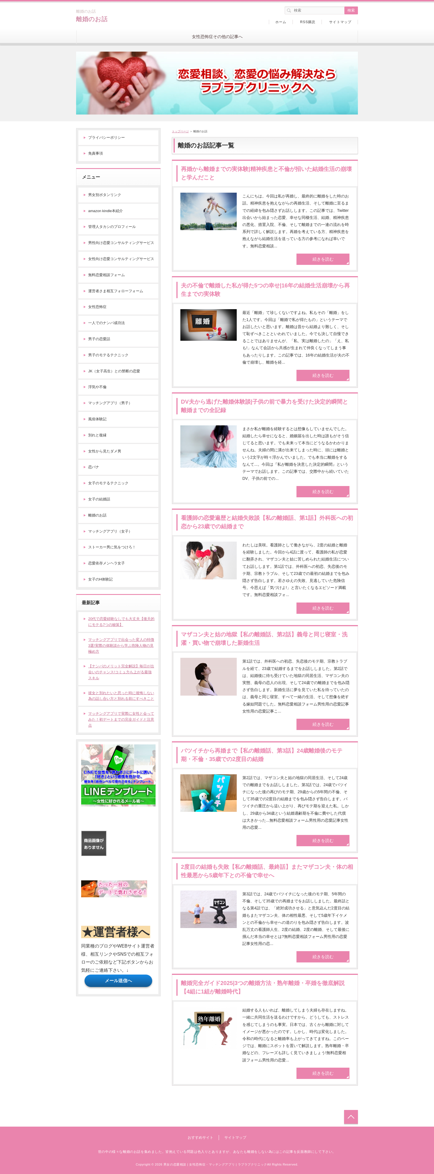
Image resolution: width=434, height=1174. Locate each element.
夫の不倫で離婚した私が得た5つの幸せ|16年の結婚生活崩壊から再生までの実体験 (265, 289)
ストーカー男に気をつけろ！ (112, 547)
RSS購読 (308, 22)
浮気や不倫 (97, 387)
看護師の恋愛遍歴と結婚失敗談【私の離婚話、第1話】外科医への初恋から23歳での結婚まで (267, 522)
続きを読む (323, 259)
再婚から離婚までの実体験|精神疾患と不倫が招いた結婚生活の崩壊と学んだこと (266, 173)
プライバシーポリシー (106, 137)
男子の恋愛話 (99, 339)
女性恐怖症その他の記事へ (217, 36)
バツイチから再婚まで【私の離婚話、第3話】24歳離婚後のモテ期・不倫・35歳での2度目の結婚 (261, 755)
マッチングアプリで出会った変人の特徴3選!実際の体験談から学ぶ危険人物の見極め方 (121, 645)
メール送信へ (118, 980)
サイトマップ (340, 22)
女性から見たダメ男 (104, 451)
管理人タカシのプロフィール (112, 227)
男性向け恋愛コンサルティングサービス (121, 243)
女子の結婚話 (99, 499)
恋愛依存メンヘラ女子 (106, 563)
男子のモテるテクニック (108, 355)
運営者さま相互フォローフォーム (115, 291)
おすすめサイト (200, 1137)
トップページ (180, 131)
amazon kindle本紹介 (105, 211)
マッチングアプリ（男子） (110, 403)
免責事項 (95, 153)
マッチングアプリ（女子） (110, 531)
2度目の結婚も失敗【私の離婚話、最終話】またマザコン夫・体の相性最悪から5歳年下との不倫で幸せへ (267, 871)
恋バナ (93, 467)
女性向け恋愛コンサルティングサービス (121, 259)
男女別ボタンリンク (104, 195)
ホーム (281, 22)
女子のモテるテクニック (108, 483)
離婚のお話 (92, 19)
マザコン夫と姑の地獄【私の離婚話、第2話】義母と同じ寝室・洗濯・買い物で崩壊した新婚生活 (264, 638)
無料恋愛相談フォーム (106, 275)
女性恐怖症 (97, 307)
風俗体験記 (97, 419)
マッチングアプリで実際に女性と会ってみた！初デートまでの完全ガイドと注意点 (121, 719)
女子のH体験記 (100, 579)
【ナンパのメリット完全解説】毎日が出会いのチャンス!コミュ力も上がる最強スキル (121, 672)
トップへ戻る (351, 1117)
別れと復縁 (97, 435)
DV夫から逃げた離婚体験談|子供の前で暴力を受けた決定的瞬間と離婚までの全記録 (264, 406)
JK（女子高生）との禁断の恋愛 (114, 371)
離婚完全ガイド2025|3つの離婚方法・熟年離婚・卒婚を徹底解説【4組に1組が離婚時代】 (263, 987)
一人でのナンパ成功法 (106, 323)
